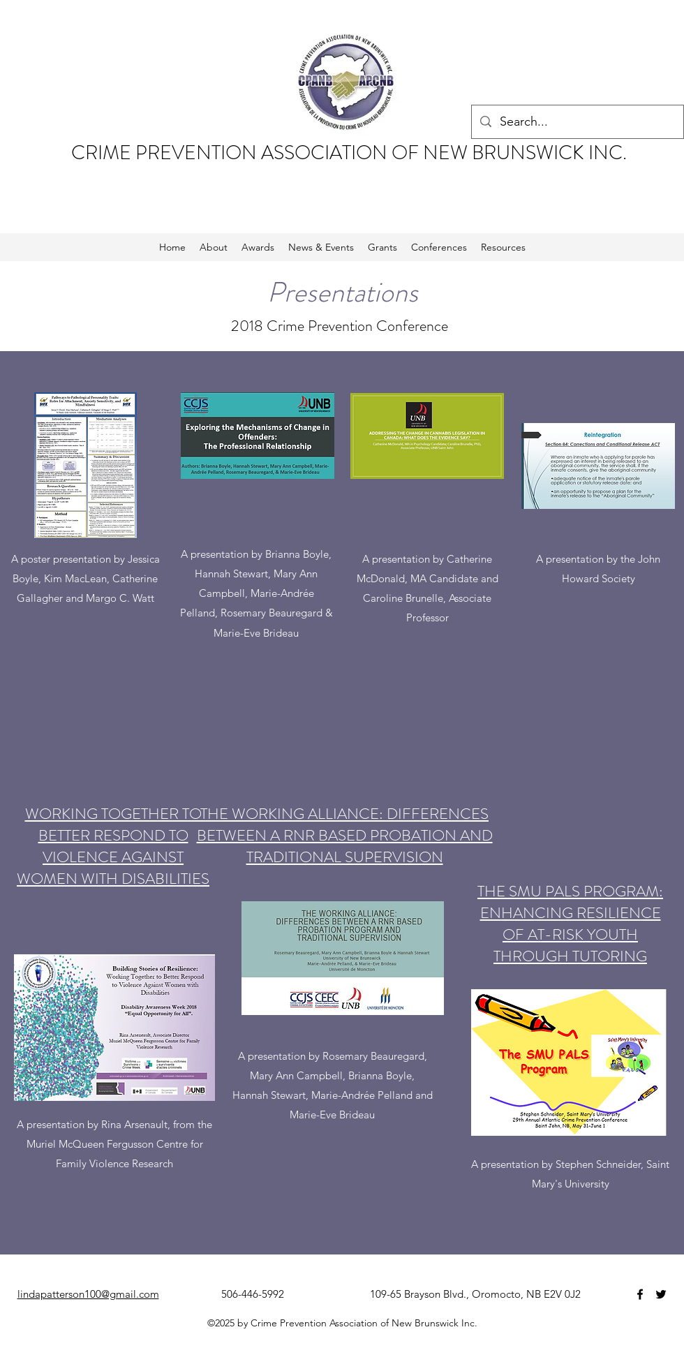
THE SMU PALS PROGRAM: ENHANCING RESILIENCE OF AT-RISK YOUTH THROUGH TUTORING (570, 923)
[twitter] (661, 1294)
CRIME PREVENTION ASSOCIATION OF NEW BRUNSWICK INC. (351, 153)
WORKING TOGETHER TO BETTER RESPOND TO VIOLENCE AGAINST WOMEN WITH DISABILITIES (113, 846)
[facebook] (640, 1294)
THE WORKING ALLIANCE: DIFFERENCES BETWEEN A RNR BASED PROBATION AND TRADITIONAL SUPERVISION (345, 835)
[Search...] (577, 122)
